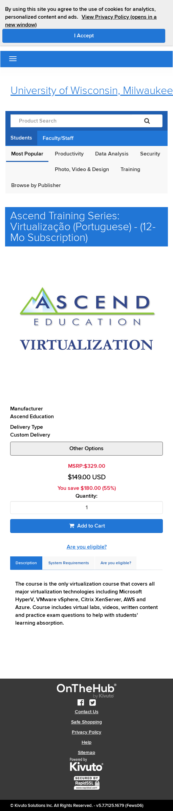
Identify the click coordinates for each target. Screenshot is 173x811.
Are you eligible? (87, 546)
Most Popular (27, 153)
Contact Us (87, 712)
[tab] (26, 563)
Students (21, 137)
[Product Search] (71, 120)
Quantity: (86, 496)
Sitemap (86, 752)
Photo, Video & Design (82, 169)
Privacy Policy (86, 732)
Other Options (86, 448)
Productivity (69, 153)
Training (130, 169)
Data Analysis (112, 153)
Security (150, 153)
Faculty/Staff (58, 138)
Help (86, 742)
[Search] (147, 121)
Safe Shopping (86, 722)
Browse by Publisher (36, 185)
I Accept (112, 35)
